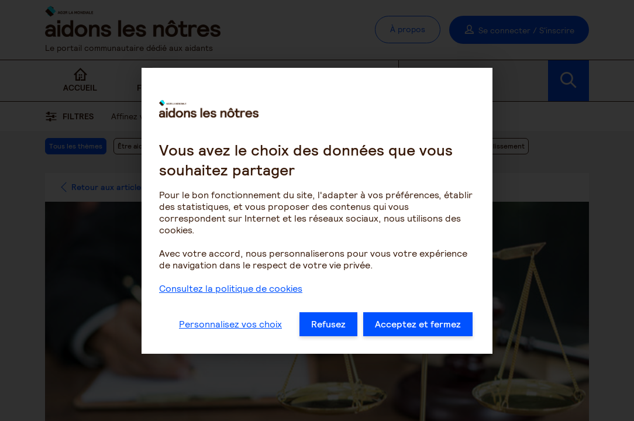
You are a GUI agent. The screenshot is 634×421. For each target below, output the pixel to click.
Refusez (328, 327)
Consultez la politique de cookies (230, 291)
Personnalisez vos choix (230, 327)
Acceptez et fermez (418, 327)
